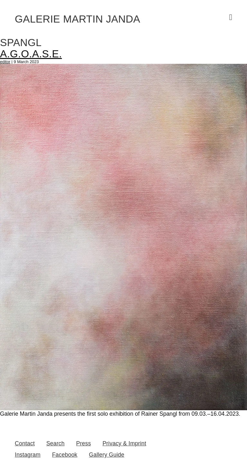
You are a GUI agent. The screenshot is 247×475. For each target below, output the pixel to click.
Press (83, 443)
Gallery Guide (106, 454)
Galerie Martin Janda (77, 19)
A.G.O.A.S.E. (31, 54)
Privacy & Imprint (124, 443)
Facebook (65, 454)
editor (5, 61)
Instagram (28, 454)
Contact (25, 443)
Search (55, 443)
